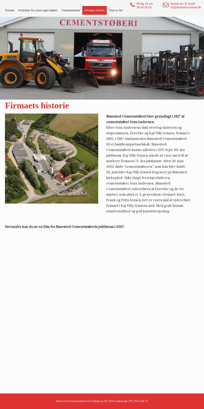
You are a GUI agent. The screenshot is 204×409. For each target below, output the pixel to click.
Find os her (116, 10)
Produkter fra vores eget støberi (38, 10)
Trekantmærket (71, 10)
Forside (9, 10)
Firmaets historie (94, 10)
